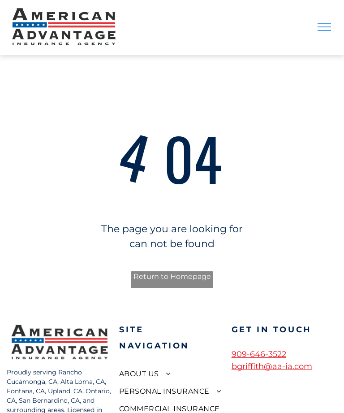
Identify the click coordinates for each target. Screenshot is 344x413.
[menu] (324, 27)
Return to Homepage (172, 276)
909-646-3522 (259, 354)
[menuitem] (172, 373)
